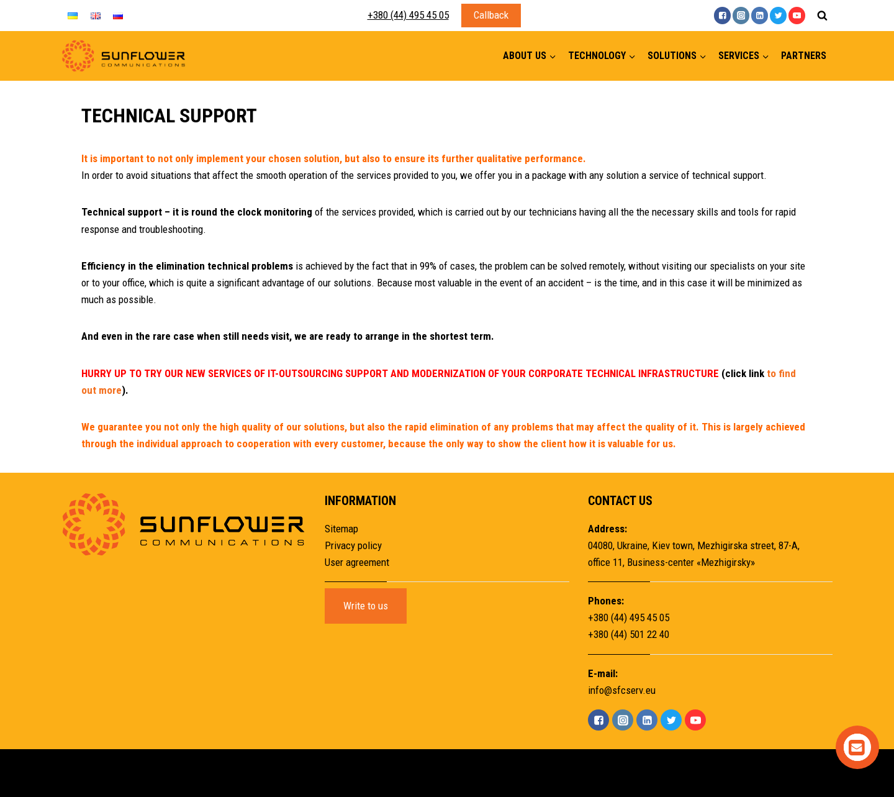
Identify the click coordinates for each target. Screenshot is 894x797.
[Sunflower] (123, 56)
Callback (491, 15)
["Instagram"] (741, 15)
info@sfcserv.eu (622, 690)
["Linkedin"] (759, 15)
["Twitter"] (778, 15)
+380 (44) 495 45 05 (408, 15)
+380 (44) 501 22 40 (628, 634)
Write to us (365, 605)
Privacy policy (353, 545)
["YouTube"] (796, 15)
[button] (552, 56)
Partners (803, 55)
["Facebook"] (722, 15)
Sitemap (341, 528)
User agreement (357, 562)
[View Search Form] (822, 15)
